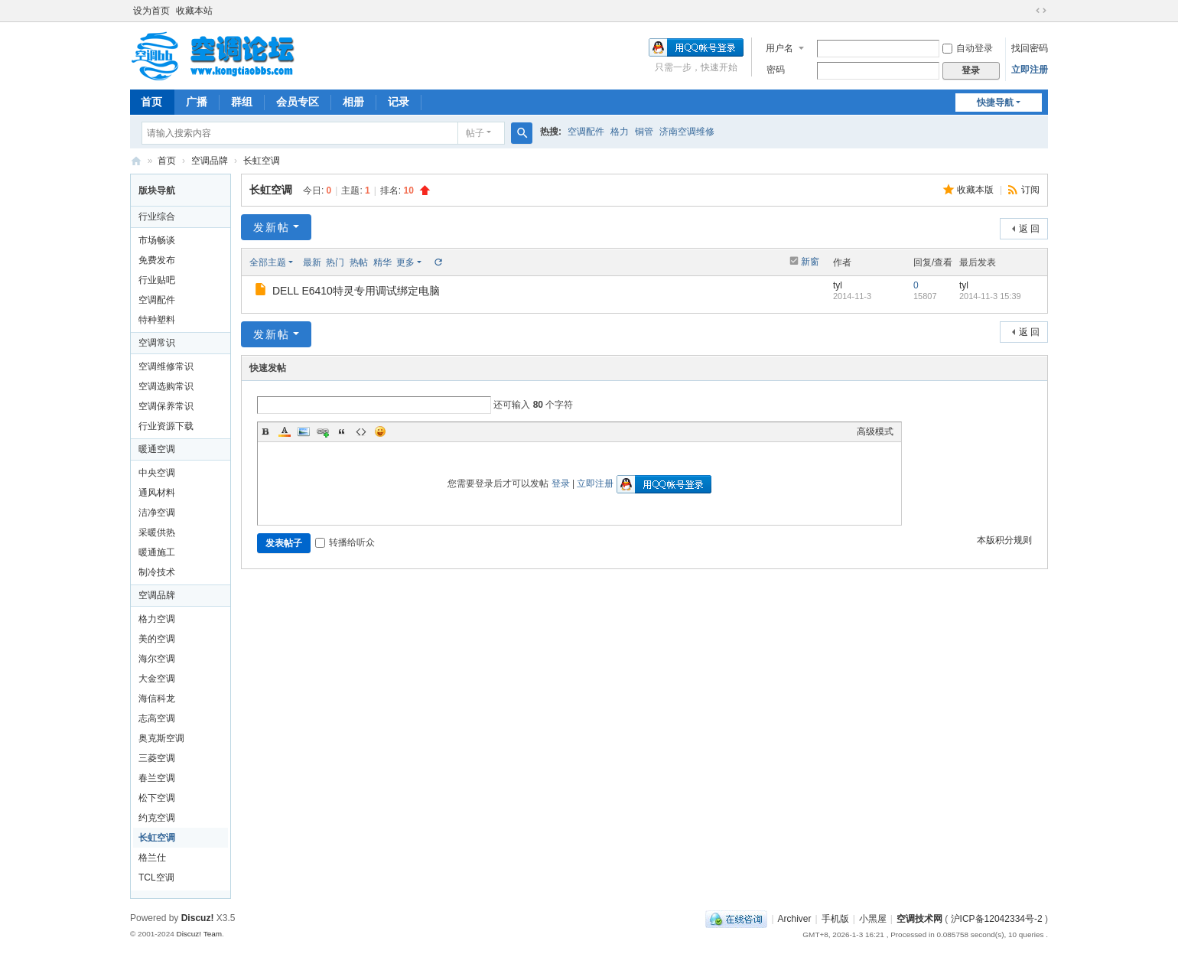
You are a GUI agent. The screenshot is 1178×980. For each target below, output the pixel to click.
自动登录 (967, 48)
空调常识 (156, 342)
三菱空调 (156, 758)
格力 (619, 131)
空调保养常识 (166, 406)
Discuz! (197, 918)
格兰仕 (152, 857)
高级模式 (875, 431)
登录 (561, 483)
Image (303, 431)
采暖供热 (156, 532)
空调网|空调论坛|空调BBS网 (136, 161)
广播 (196, 102)
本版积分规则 (1004, 540)
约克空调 (156, 817)
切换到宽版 (1041, 11)
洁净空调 (156, 512)
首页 (151, 102)
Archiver (795, 918)
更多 (405, 262)
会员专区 (297, 102)
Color (284, 431)
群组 (241, 102)
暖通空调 (156, 449)
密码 (775, 69)
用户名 (779, 48)
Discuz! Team (199, 934)
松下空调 (156, 798)
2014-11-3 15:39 (990, 296)
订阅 (1030, 189)
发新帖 (271, 227)
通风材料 (156, 492)
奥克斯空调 (161, 738)
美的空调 (156, 638)
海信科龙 (156, 698)
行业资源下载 (166, 426)
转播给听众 (345, 542)
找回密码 (1029, 48)
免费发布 (156, 260)
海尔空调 (156, 658)
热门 (335, 262)
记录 (398, 102)
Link (322, 431)
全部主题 (267, 262)
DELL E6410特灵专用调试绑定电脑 (356, 291)
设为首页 (151, 10)
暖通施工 (156, 552)
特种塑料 (156, 319)
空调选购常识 (166, 386)
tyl (837, 285)
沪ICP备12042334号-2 (997, 918)
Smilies (380, 431)
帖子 (475, 133)
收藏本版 (976, 189)
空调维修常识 (166, 366)
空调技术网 (919, 918)
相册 (353, 102)
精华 (382, 262)
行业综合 (156, 216)
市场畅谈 (156, 240)
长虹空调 (261, 160)
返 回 (1029, 228)
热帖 (359, 262)
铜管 (644, 131)
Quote (342, 431)
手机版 (835, 918)
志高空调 (156, 718)
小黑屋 (873, 918)
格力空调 (156, 619)
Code (361, 431)
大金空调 (156, 678)
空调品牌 (209, 160)
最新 (312, 262)
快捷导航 (995, 102)
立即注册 (1029, 69)
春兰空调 (156, 778)
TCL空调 (156, 877)
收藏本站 (194, 10)
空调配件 (586, 131)
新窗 (810, 261)
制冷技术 (156, 572)
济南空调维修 (686, 131)
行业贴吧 (156, 280)
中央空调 (156, 472)
